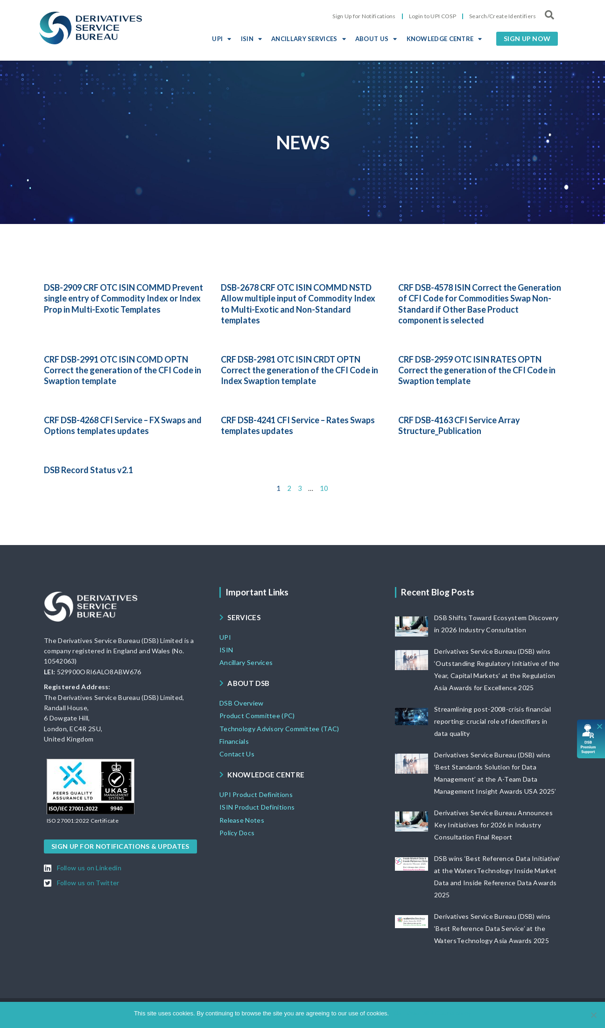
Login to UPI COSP (432, 16)
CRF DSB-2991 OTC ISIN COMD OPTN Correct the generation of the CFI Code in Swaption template (122, 370)
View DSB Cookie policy (438, 1013)
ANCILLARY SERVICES (308, 39)
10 (324, 488)
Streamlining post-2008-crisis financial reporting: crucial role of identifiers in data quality (492, 721)
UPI (221, 39)
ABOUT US (376, 39)
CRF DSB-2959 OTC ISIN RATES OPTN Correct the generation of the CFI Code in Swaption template (477, 370)
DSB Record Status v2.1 (88, 470)
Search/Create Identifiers (502, 16)
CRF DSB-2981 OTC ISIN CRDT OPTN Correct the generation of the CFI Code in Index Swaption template (299, 370)
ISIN (251, 39)
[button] (527, 39)
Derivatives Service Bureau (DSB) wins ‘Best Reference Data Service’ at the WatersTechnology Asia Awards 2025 (492, 928)
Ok (397, 1013)
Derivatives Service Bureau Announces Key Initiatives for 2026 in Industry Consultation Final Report (493, 825)
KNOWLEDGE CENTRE (444, 39)
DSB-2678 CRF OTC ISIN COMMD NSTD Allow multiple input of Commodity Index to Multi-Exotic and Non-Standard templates (298, 303)
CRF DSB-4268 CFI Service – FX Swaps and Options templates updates (123, 425)
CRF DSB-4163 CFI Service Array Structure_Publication (459, 425)
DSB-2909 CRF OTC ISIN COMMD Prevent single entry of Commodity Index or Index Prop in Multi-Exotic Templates (123, 298)
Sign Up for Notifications (364, 16)
